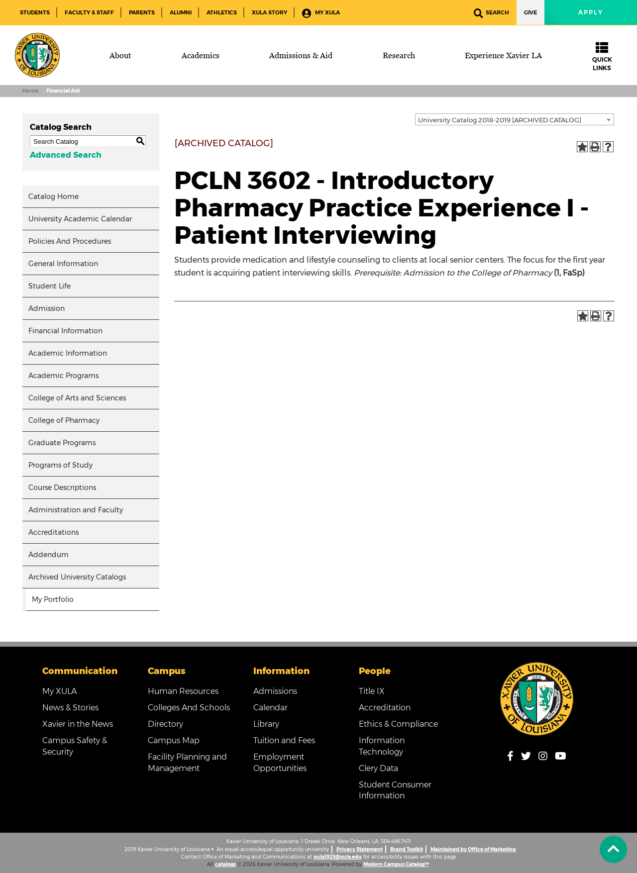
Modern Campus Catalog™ (396, 864)
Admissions (275, 691)
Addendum (48, 554)
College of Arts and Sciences (77, 397)
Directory (165, 724)
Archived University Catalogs (77, 577)
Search (491, 13)
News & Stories (70, 707)
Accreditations (53, 532)
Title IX (372, 691)
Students (35, 12)
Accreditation (385, 707)
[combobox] (514, 119)
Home (30, 91)
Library (266, 724)
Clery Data (378, 768)
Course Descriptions (62, 487)
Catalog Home (53, 196)
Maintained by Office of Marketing (473, 849)
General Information (63, 263)
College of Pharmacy (64, 420)
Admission (46, 308)
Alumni (181, 12)
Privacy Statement (359, 849)
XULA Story (269, 12)
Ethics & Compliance (398, 724)
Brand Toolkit (406, 849)
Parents (142, 12)
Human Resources (183, 691)
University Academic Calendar (80, 218)
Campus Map (174, 740)
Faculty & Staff (89, 12)
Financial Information (65, 330)
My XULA (321, 13)
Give (530, 12)
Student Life (49, 286)
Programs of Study (60, 465)
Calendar (270, 707)
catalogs (225, 864)
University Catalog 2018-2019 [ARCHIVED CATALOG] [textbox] (499, 120)
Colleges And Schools (189, 707)
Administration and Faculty (75, 509)
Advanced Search (66, 155)
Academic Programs (63, 375)
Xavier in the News (77, 724)
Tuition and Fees (284, 740)
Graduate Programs (62, 442)
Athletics (222, 12)
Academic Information (67, 353)
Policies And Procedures (69, 241)
